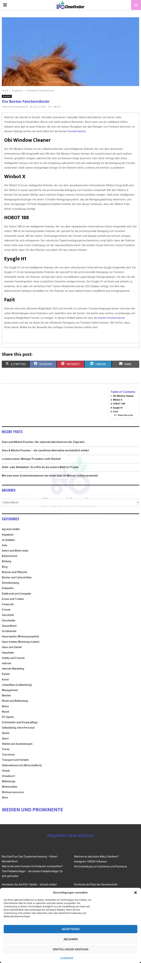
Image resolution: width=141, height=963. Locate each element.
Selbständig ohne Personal (18, 727)
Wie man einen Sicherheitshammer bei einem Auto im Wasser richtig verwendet (50, 475)
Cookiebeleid (66, 958)
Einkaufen (8, 588)
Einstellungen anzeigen (70, 949)
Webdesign (8, 781)
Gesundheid (9, 625)
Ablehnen (71, 939)
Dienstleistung (10, 582)
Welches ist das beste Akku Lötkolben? (96, 856)
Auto (4, 545)
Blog (5, 566)
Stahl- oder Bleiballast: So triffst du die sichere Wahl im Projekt (40, 467)
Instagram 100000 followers (90, 861)
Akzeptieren (70, 929)
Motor (5, 706)
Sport (5, 738)
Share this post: (125, 415)
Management (10, 690)
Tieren (6, 749)
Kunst (5, 679)
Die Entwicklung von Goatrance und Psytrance (100, 866)
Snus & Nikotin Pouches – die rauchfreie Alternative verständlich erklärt (45, 450)
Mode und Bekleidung (15, 700)
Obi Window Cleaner (123, 396)
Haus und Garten (12, 647)
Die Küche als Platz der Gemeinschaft (96, 884)
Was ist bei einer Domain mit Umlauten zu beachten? (32, 866)
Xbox (5, 797)
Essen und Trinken (13, 599)
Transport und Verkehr (15, 759)
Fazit (115, 411)
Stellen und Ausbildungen (17, 743)
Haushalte (8, 652)
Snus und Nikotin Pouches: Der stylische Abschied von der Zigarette (43, 442)
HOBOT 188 (119, 403)
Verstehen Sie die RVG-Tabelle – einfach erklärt (29, 884)
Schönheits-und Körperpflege (20, 722)
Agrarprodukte (11, 529)
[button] (135, 892)
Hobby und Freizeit (13, 658)
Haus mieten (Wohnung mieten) (20, 641)
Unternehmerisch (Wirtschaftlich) (22, 765)
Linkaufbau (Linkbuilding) (17, 684)
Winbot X (117, 399)
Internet (6, 663)
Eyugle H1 (118, 407)
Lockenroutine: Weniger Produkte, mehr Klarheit (31, 458)
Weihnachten (9, 786)
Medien (6, 695)
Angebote (7, 96)
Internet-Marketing (13, 668)
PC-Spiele (8, 717)
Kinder (6, 674)
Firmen (6, 609)
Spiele (5, 733)
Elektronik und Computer (16, 593)
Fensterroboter (77, 131)
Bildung (6, 561)
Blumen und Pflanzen (14, 572)
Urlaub (6, 770)
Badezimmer (10, 555)
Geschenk (8, 615)
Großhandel (9, 631)
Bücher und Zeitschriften (17, 577)
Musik (5, 711)
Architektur (8, 539)
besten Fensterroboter (111, 318)
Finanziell (8, 604)
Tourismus (8, 754)
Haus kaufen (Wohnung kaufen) (20, 636)
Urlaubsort (8, 776)
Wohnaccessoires (13, 792)
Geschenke (8, 620)
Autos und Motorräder (15, 550)
